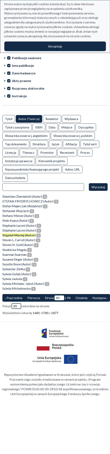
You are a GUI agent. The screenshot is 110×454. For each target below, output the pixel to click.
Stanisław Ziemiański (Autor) (22, 196)
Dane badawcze (24, 73)
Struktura (39, 144)
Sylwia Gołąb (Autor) (16, 274)
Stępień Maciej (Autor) (19, 235)
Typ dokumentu (16, 144)
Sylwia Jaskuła (12, 279)
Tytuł (8, 118)
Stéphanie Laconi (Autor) (19, 230)
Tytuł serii (90, 144)
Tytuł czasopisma (17, 127)
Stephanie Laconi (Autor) (19, 225)
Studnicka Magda (14, 250)
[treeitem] (55, 58)
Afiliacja (71, 144)
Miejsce (66, 127)
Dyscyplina (85, 127)
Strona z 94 (57, 297)
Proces (85, 152)
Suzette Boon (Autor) (16, 264)
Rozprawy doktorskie (28, 88)
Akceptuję (55, 46)
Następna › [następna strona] (99, 298)
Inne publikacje (23, 65)
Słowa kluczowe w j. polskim (73, 135)
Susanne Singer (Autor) (17, 259)
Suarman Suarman (14, 254)
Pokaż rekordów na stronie (25, 306)
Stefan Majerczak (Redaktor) (22, 206)
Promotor (47, 152)
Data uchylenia (15, 177)
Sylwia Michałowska (16, 288)
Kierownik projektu (51, 161)
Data (52, 127)
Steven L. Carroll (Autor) (18, 240)
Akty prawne (21, 81)
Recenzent (67, 152)
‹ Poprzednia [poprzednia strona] (13, 298)
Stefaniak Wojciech (15, 211)
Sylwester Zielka (13, 269)
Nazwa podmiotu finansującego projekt (32, 169)
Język (55, 144)
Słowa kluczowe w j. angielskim (26, 135)
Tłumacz (28, 152)
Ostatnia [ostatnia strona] (81, 298)
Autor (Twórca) (29, 118)
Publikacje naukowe (26, 58)
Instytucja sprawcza (18, 161)
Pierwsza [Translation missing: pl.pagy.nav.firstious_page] (33, 298)
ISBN (39, 127)
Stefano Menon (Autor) (18, 215)
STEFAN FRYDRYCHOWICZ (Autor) (27, 201)
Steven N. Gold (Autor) (17, 245)
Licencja (10, 152)
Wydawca (71, 118)
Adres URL (72, 169)
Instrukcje (19, 96)
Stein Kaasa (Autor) (15, 220)
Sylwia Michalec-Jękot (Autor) (23, 283)
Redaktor (52, 118)
